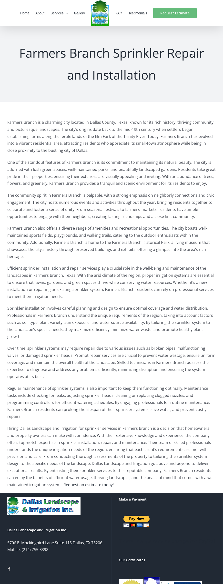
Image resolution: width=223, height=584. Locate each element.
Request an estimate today (88, 484)
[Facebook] (9, 569)
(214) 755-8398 (35, 549)
